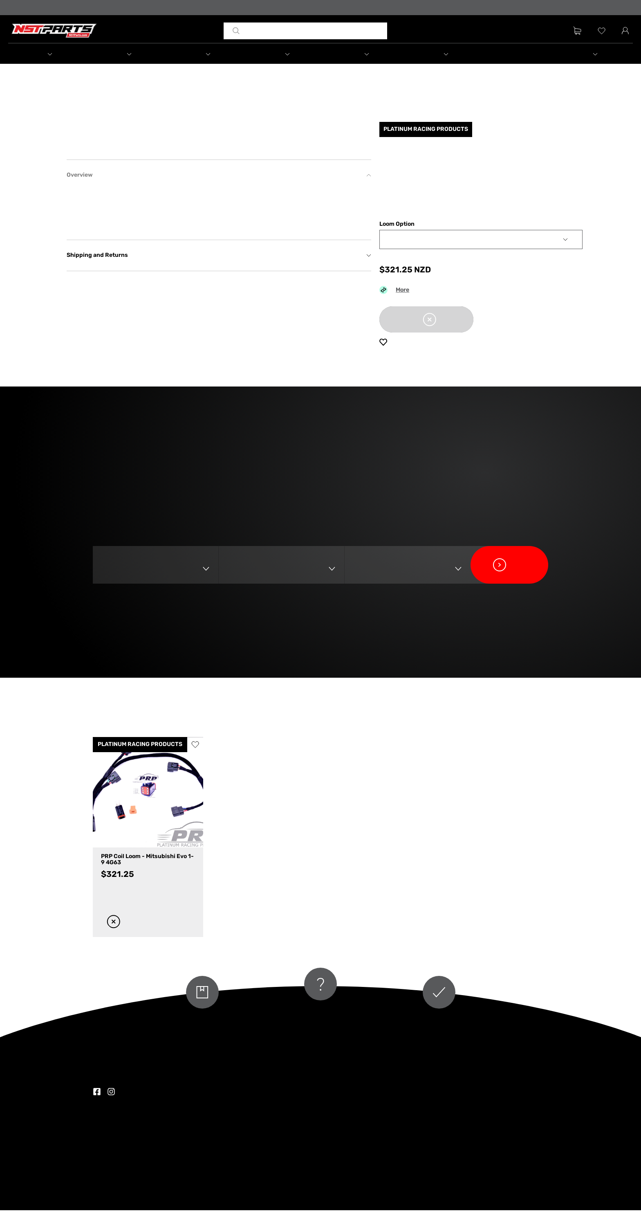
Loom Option (397, 232)
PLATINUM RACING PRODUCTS (140, 752)
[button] (58, 54)
